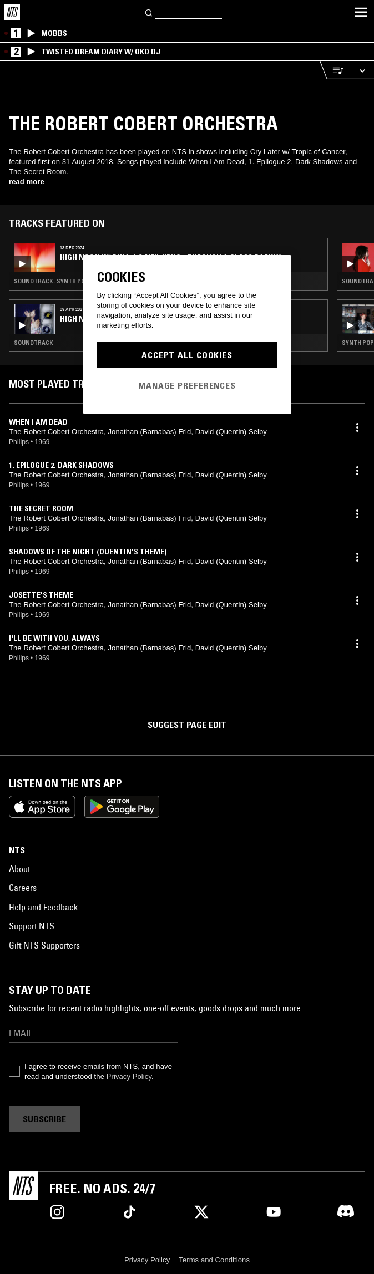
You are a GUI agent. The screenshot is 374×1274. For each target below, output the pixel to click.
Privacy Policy (129, 1076)
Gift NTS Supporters (44, 945)
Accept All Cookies (187, 354)
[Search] (149, 12)
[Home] (12, 12)
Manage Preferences (187, 385)
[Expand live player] (362, 70)
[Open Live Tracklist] (335, 70)
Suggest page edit (187, 724)
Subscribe (44, 1118)
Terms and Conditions (214, 1260)
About (19, 868)
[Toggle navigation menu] (361, 12)
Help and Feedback (43, 907)
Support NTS (31, 925)
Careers (23, 887)
